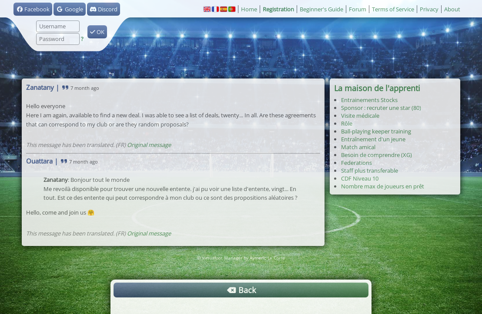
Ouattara (39, 161)
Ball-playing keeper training (376, 131)
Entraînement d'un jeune (373, 139)
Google (69, 9)
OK (97, 32)
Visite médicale (360, 115)
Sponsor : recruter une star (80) (381, 108)
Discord (103, 9)
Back (241, 290)
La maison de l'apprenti (377, 88)
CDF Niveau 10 (359, 178)
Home (249, 9)
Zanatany (40, 87)
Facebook (33, 9)
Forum (357, 9)
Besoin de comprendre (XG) (376, 155)
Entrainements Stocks (369, 100)
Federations (356, 163)
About (452, 9)
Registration (278, 9)
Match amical (358, 147)
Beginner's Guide (321, 9)
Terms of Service (393, 9)
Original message (149, 145)
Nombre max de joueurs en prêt (382, 186)
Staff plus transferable (369, 170)
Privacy (429, 9)
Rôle (346, 123)
